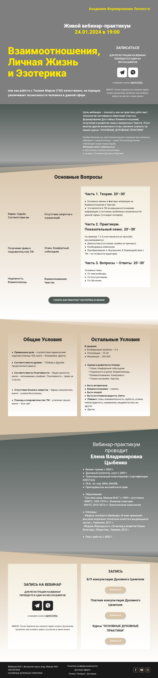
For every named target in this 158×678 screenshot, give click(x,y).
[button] (122, 72)
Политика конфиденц (77, 666)
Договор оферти (82, 670)
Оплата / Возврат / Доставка (82, 674)
